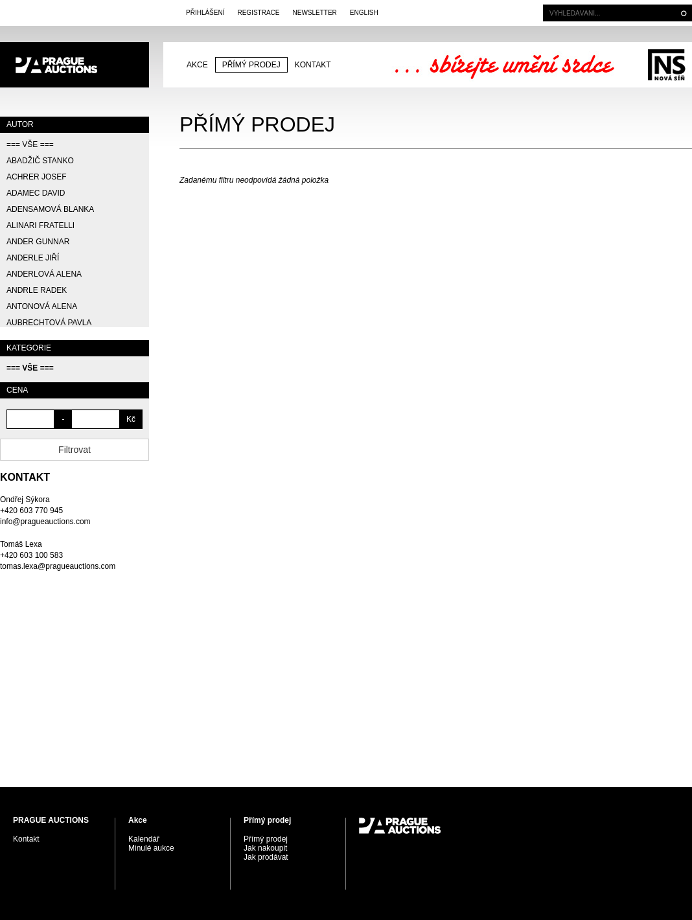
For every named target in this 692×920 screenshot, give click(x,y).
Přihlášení (205, 12)
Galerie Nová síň (666, 64)
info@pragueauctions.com (45, 521)
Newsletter (314, 12)
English (364, 12)
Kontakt (313, 64)
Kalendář (143, 839)
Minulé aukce (151, 848)
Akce (197, 64)
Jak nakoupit (265, 848)
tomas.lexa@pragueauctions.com (57, 566)
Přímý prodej (251, 64)
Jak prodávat (266, 857)
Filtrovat (74, 449)
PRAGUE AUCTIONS (74, 64)
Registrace (258, 12)
